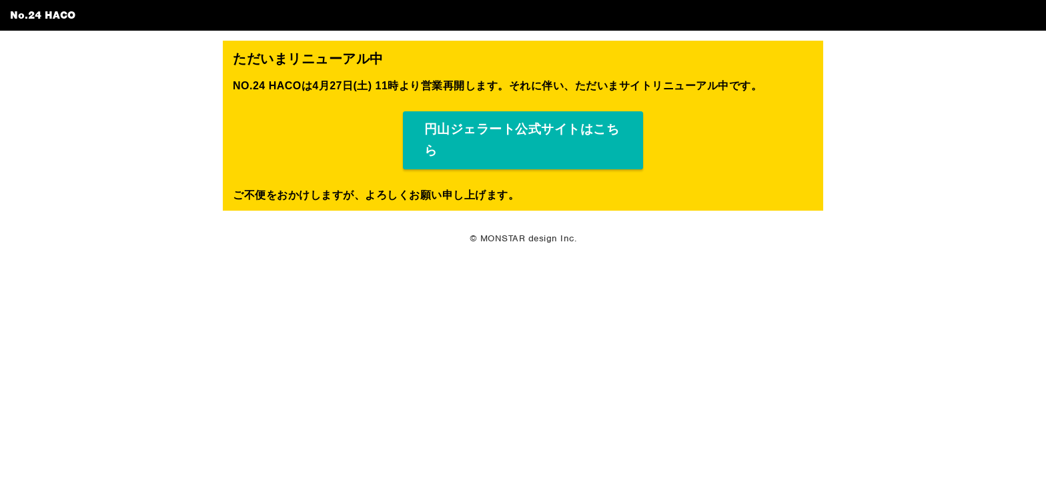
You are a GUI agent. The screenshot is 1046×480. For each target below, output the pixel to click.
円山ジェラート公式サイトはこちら (522, 140)
